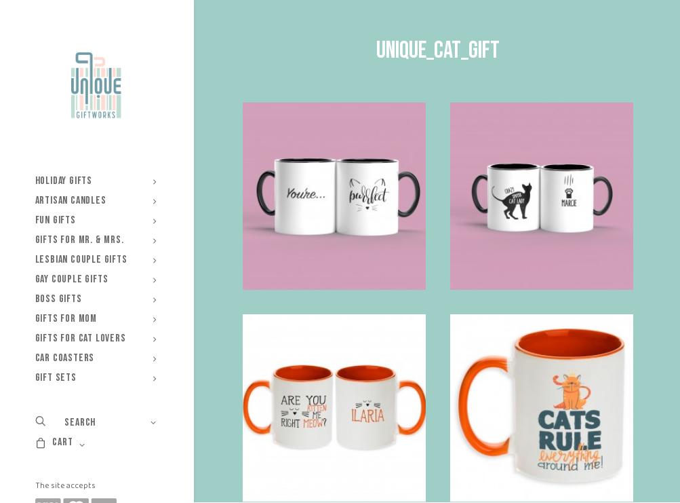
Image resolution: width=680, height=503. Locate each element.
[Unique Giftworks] (96, 85)
